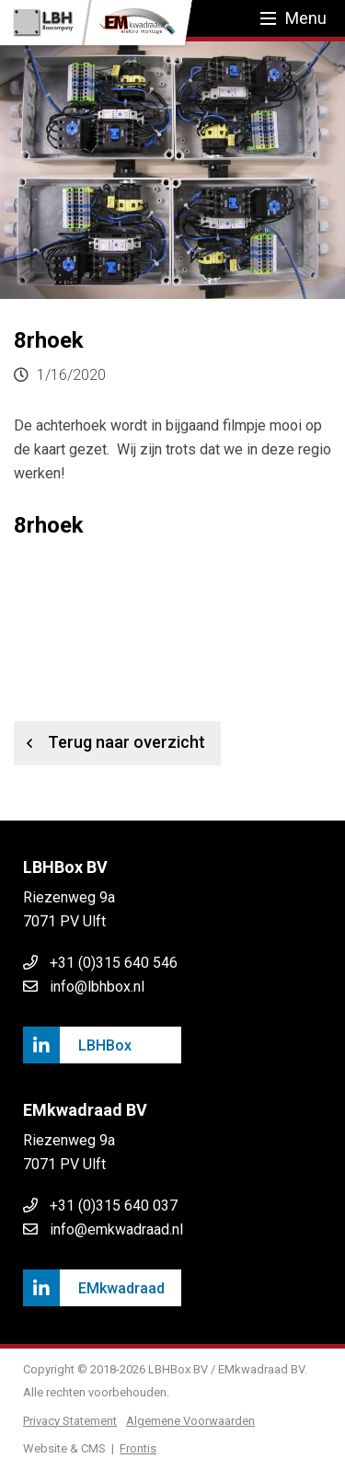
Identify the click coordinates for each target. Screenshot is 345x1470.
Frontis (138, 1448)
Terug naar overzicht (109, 743)
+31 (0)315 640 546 (114, 962)
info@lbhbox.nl (97, 986)
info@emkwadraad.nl (116, 1229)
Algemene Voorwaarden (190, 1421)
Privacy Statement (70, 1421)
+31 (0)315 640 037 (114, 1205)
